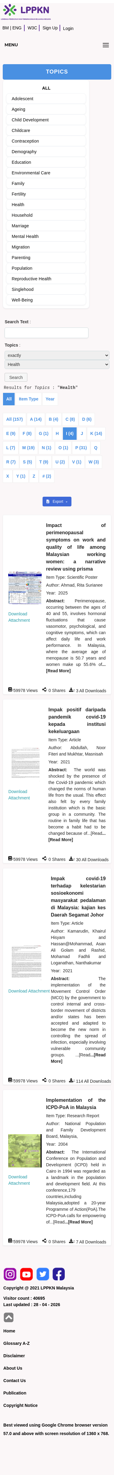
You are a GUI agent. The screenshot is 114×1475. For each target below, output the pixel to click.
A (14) (36, 419)
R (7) (11, 461)
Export (55, 501)
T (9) (43, 461)
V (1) (76, 461)
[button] (16, 377)
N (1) (46, 447)
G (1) (44, 433)
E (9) (10, 433)
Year (50, 399)
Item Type (28, 399)
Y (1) (20, 476)
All (9, 399)
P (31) (81, 447)
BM (5, 27)
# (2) (46, 476)
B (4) (53, 419)
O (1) (63, 447)
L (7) (10, 447)
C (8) (70, 419)
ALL (46, 88)
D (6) (87, 419)
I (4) (70, 433)
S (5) (27, 461)
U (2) (60, 461)
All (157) (14, 419)
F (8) (27, 433)
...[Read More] (78, 1222)
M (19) (28, 447)
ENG (17, 27)
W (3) (93, 461)
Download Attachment (29, 991)
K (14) (96, 433)
